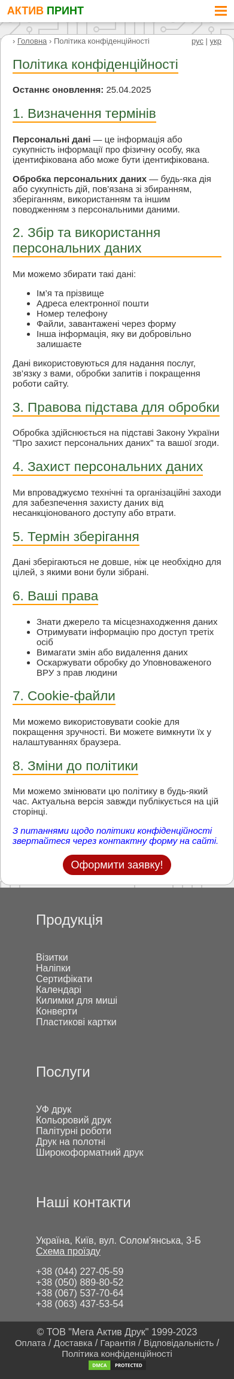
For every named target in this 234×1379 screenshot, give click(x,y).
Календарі (58, 990)
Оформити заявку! (117, 865)
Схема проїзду (68, 1251)
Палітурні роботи (73, 1131)
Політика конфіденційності (117, 1353)
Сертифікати (64, 979)
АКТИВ (45, 11)
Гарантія (118, 1343)
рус (197, 41)
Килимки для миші (76, 1000)
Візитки (52, 957)
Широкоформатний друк (90, 1152)
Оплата (30, 1343)
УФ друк (53, 1109)
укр (215, 41)
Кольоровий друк (73, 1120)
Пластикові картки (76, 1022)
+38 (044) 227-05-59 (79, 1271)
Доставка (73, 1343)
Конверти (56, 1011)
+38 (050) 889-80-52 (79, 1282)
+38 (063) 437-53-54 (79, 1304)
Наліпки (53, 968)
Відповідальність (179, 1343)
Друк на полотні (70, 1142)
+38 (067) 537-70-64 (79, 1293)
